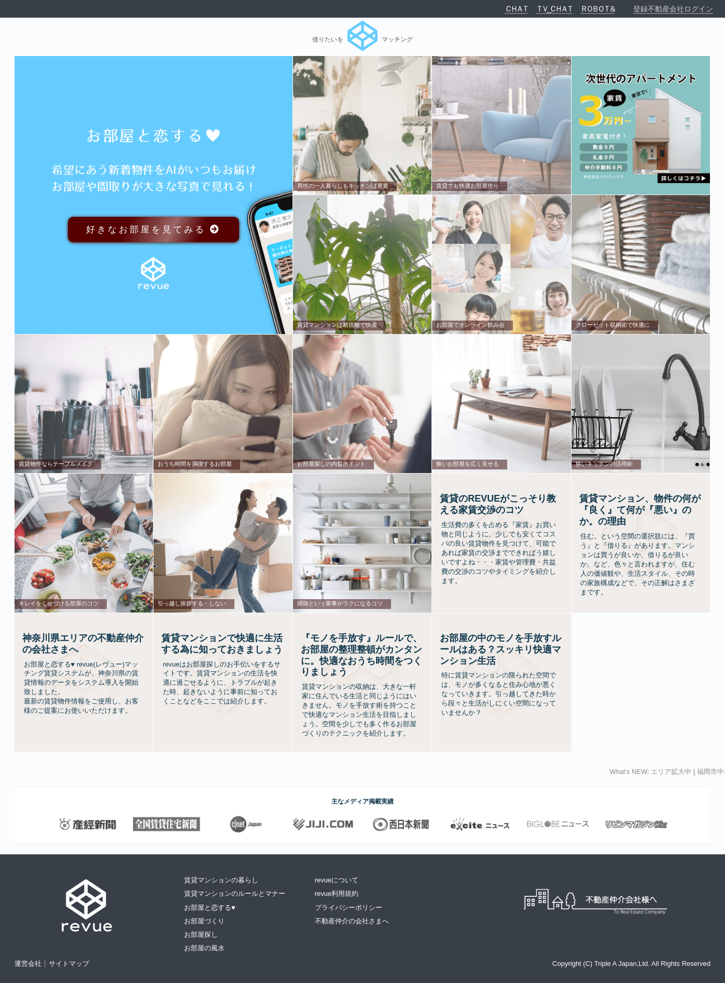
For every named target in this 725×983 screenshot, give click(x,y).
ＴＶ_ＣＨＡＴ (554, 8)
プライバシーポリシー (348, 907)
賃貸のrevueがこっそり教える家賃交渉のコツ (498, 504)
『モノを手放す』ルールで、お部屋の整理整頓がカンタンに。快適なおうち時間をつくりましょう (361, 655)
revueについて (337, 880)
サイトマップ (69, 963)
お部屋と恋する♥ (209, 907)
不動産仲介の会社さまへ (352, 921)
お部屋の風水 (204, 948)
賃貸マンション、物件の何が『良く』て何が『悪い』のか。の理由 (640, 510)
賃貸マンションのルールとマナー (234, 893)
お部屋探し (201, 934)
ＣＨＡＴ (516, 8)
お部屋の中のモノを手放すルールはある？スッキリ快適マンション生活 (500, 649)
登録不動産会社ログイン (673, 9)
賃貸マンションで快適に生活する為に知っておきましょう (222, 644)
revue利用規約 (337, 893)
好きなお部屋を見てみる (153, 229)
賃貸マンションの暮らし (221, 880)
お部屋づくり (204, 921)
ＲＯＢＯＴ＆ (597, 8)
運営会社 (28, 963)
